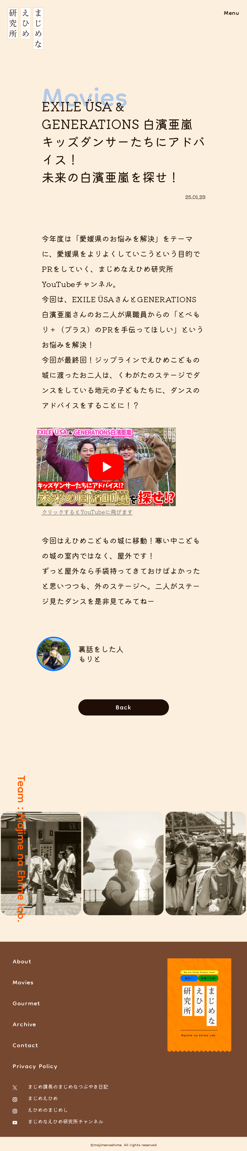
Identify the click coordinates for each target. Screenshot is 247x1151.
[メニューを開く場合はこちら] (231, 13)
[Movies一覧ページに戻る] (123, 707)
